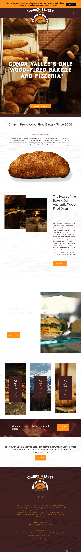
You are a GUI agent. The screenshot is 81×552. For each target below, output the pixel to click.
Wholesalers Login (40, 539)
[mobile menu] (73, 13)
